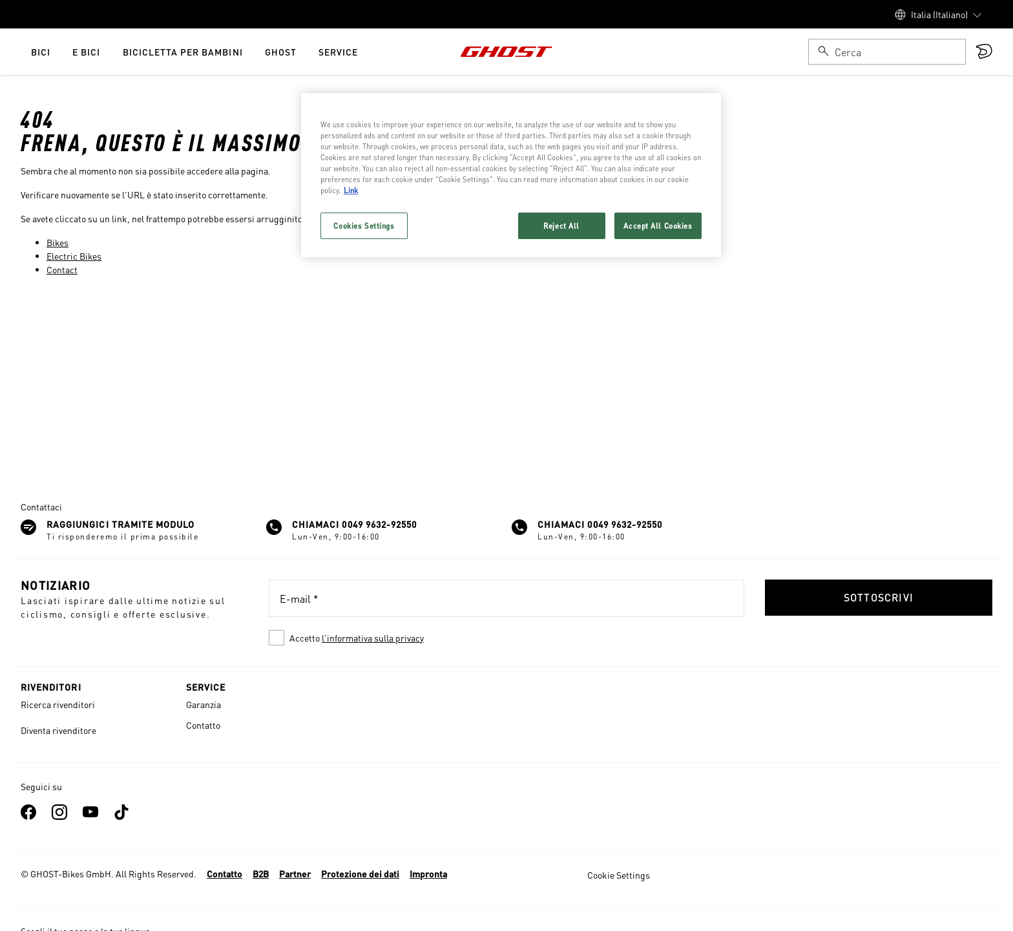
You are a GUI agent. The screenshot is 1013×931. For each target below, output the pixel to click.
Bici (40, 52)
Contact (62, 269)
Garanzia (203, 704)
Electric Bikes (74, 256)
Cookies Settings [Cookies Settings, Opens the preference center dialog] (363, 226)
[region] (511, 175)
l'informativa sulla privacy (373, 637)
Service (338, 52)
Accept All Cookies (657, 226)
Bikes (57, 242)
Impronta (428, 873)
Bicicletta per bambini (183, 52)
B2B (261, 873)
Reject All (561, 226)
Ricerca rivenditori (58, 704)
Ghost (281, 52)
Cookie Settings (618, 875)
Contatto (203, 725)
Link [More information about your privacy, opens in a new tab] (351, 190)
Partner (295, 873)
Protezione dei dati (360, 873)
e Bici (86, 52)
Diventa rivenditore (58, 730)
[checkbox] (506, 637)
